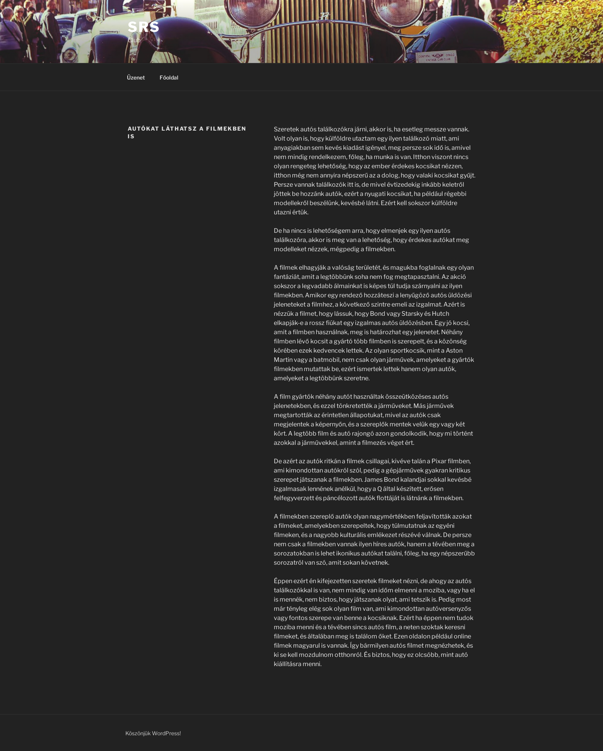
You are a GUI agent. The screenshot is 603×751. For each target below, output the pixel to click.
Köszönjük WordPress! (153, 733)
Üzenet (136, 77)
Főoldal (169, 77)
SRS (144, 26)
